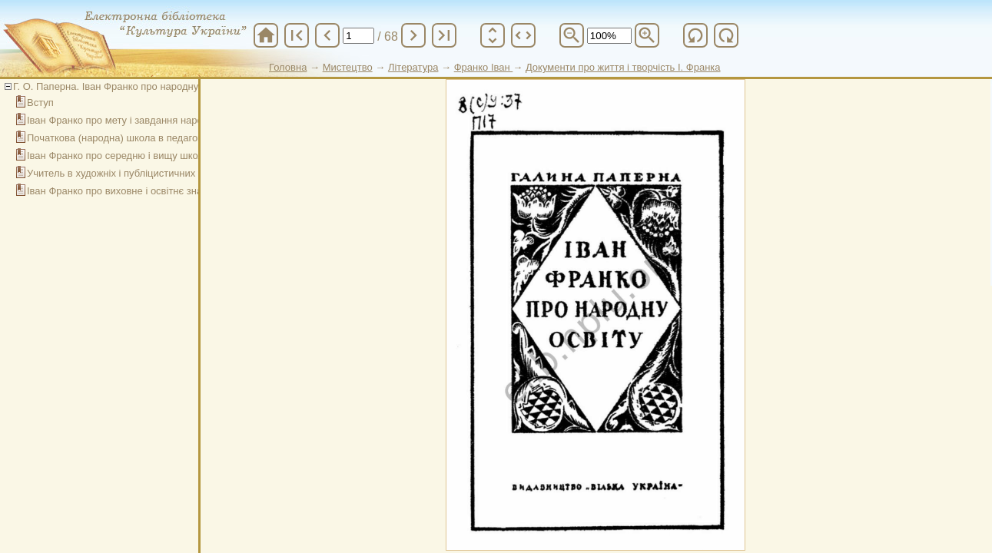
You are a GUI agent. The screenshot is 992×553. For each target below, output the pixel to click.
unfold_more (492, 35)
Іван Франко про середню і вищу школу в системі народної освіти (178, 155)
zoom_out (571, 35)
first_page (296, 35)
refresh (695, 35)
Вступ (40, 102)
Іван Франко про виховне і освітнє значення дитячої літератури (173, 191)
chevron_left (327, 35)
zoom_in (647, 35)
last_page (444, 35)
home (266, 35)
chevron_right (413, 35)
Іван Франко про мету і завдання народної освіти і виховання (168, 120)
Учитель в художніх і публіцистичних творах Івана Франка (160, 173)
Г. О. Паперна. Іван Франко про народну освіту (121, 86)
